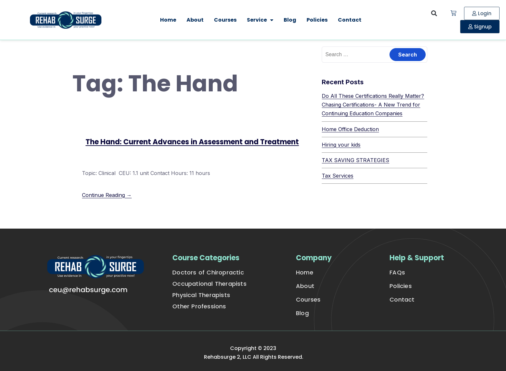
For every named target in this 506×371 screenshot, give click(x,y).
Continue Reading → (107, 195)
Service (260, 20)
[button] (434, 13)
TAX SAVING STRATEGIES (355, 160)
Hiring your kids (341, 144)
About (195, 20)
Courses (225, 20)
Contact (349, 20)
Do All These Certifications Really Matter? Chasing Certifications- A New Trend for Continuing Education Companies (373, 105)
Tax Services (337, 175)
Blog (290, 20)
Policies (317, 20)
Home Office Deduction (350, 129)
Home (168, 20)
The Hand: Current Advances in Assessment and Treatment (192, 142)
